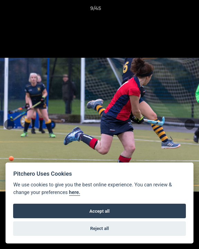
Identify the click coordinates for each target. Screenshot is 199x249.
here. (74, 192)
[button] (174, 10)
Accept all (99, 211)
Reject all (99, 228)
